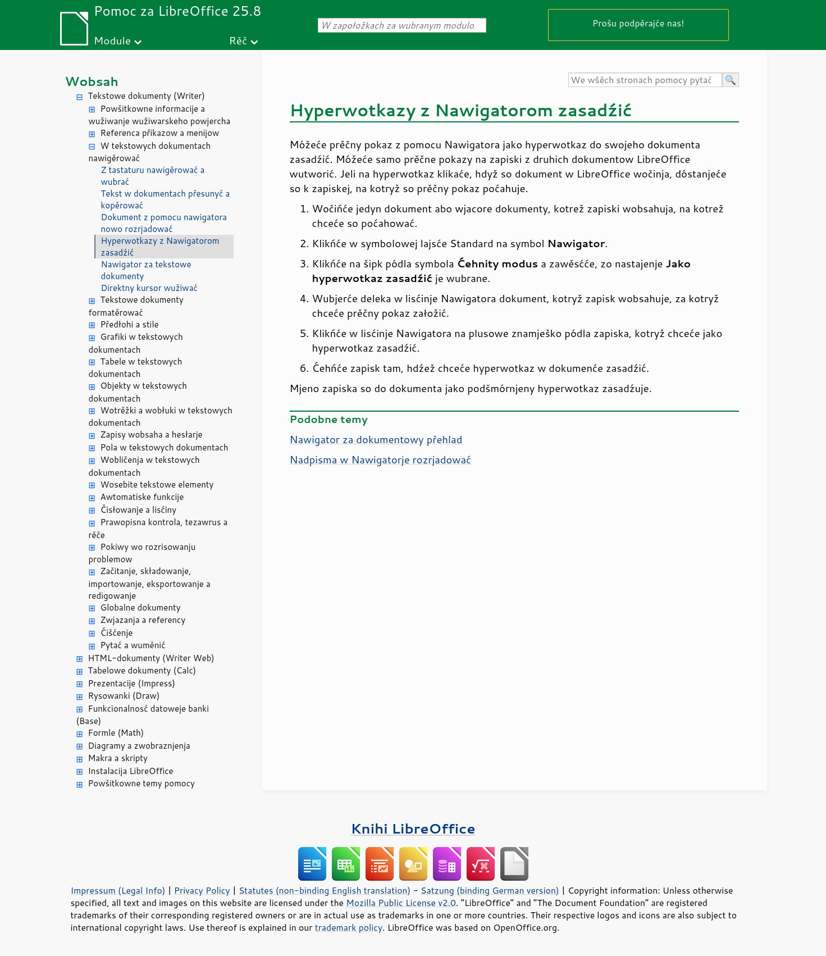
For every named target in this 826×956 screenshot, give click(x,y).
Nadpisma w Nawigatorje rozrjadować (381, 459)
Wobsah (91, 81)
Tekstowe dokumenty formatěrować (136, 306)
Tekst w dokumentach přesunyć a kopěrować (165, 199)
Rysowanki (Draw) (124, 696)
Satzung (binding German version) (490, 890)
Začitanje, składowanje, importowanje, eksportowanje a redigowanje (150, 583)
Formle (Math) (116, 733)
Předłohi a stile (130, 324)
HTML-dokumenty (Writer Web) (151, 658)
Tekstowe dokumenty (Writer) (146, 96)
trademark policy (348, 927)
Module (112, 40)
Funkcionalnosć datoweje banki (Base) (142, 715)
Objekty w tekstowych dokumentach (138, 392)
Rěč (238, 40)
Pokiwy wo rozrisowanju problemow (142, 553)
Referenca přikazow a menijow (160, 133)
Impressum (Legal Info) (118, 890)
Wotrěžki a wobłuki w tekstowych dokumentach (161, 416)
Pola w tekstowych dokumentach (165, 447)
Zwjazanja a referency (143, 620)
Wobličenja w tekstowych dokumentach (144, 466)
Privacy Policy (202, 890)
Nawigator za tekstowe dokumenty (146, 270)
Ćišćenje (117, 633)
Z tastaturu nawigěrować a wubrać (153, 176)
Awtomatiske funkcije (142, 497)
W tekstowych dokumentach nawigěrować (150, 152)
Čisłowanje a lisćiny (139, 510)
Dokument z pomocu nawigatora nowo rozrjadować (164, 223)
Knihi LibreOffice (412, 828)
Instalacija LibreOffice (131, 771)
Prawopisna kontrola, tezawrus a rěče (158, 528)
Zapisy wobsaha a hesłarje (152, 434)
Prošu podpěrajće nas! (638, 22)
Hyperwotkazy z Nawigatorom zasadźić (160, 246)
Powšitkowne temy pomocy (141, 783)
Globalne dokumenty (141, 607)
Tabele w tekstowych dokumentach (135, 368)
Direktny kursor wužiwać (149, 288)
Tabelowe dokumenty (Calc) (142, 670)
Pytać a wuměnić (133, 645)
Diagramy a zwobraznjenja (139, 746)
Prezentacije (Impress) (131, 683)
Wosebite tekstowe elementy (157, 484)
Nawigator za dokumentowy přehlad (376, 439)
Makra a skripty (118, 758)
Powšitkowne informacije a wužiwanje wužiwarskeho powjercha (160, 115)
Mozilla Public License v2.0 (401, 902)
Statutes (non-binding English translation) (324, 890)
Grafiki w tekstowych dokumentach (136, 343)
